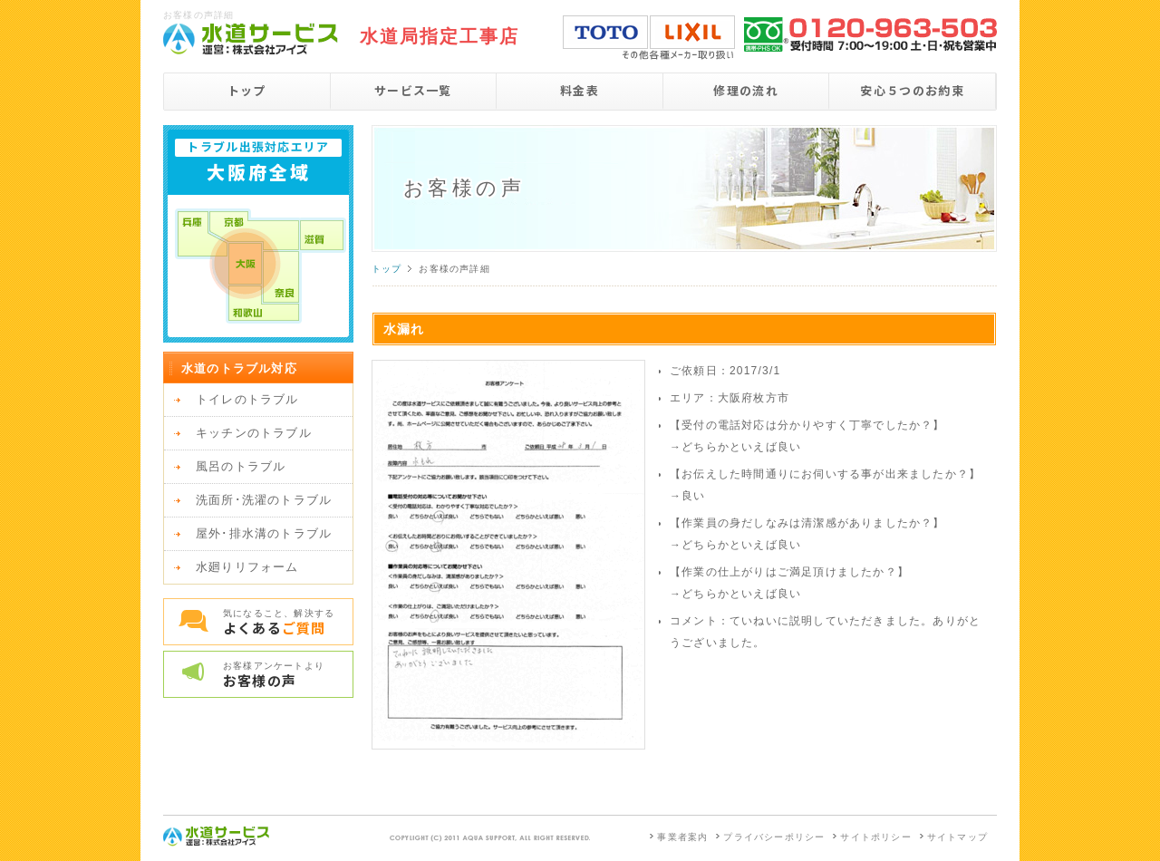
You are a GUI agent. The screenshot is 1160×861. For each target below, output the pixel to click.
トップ (246, 90)
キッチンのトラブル (254, 433)
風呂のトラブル (240, 466)
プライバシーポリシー (774, 837)
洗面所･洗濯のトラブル (264, 500)
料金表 (579, 90)
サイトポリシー (875, 837)
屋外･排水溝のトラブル (264, 533)
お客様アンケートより (288, 675)
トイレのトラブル (247, 399)
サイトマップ (957, 837)
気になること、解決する (288, 622)
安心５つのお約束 (911, 90)
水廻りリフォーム (247, 567)
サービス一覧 (413, 90)
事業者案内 (682, 837)
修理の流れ (745, 90)
